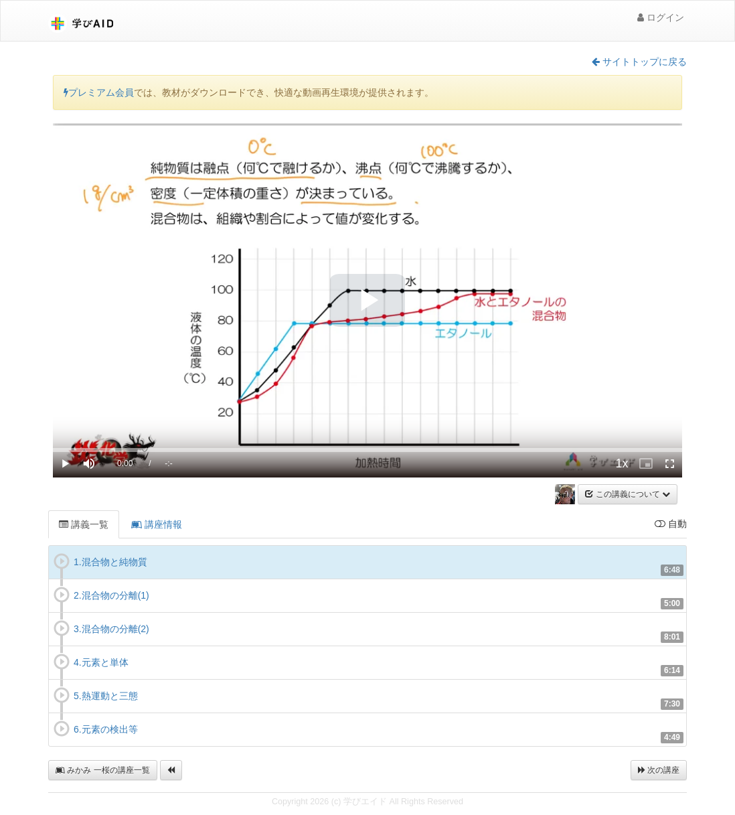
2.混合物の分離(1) (111, 595)
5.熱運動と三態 (106, 695)
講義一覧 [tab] (83, 524)
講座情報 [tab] (156, 524)
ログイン (660, 17)
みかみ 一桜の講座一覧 (103, 770)
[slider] (367, 450)
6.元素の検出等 (106, 729)
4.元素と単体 (101, 662)
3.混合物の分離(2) (111, 628)
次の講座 (658, 770)
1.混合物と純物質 (110, 562)
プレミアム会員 (99, 92)
